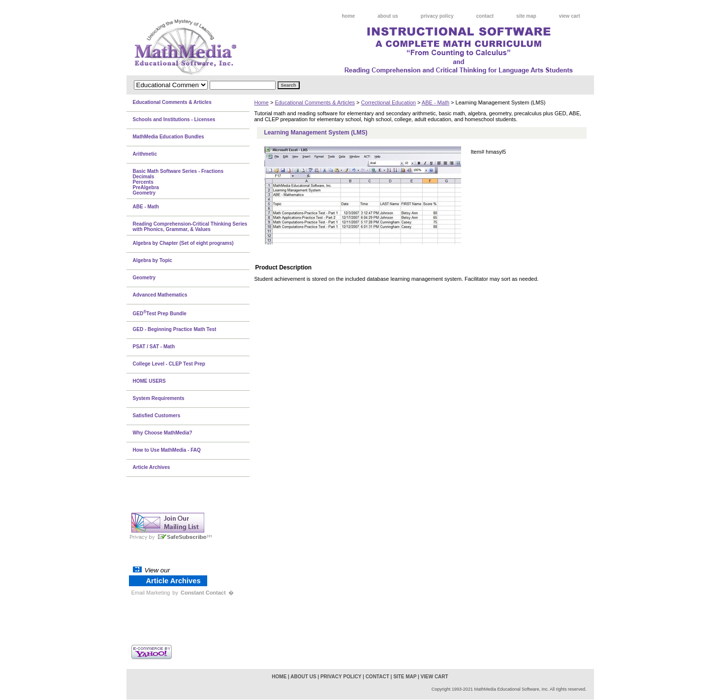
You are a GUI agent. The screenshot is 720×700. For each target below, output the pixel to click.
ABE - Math (435, 102)
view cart (569, 16)
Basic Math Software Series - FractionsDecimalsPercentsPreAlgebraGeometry (178, 182)
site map (526, 16)
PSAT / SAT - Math (154, 346)
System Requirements (159, 398)
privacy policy (437, 16)
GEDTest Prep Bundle (160, 312)
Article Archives (151, 467)
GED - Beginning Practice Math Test (175, 329)
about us (387, 16)
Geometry (144, 277)
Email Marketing (150, 593)
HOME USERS (149, 381)
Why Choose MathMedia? (162, 432)
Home (261, 102)
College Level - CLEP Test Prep (169, 364)
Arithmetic (145, 154)
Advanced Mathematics (160, 295)
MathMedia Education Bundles (168, 136)
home (348, 16)
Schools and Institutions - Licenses (174, 119)
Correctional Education (388, 102)
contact (485, 16)
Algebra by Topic (152, 260)
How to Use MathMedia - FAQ (167, 450)
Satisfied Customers (157, 415)
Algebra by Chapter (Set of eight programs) (183, 243)
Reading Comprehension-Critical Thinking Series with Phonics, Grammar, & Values (190, 226)
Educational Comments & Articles (315, 102)
